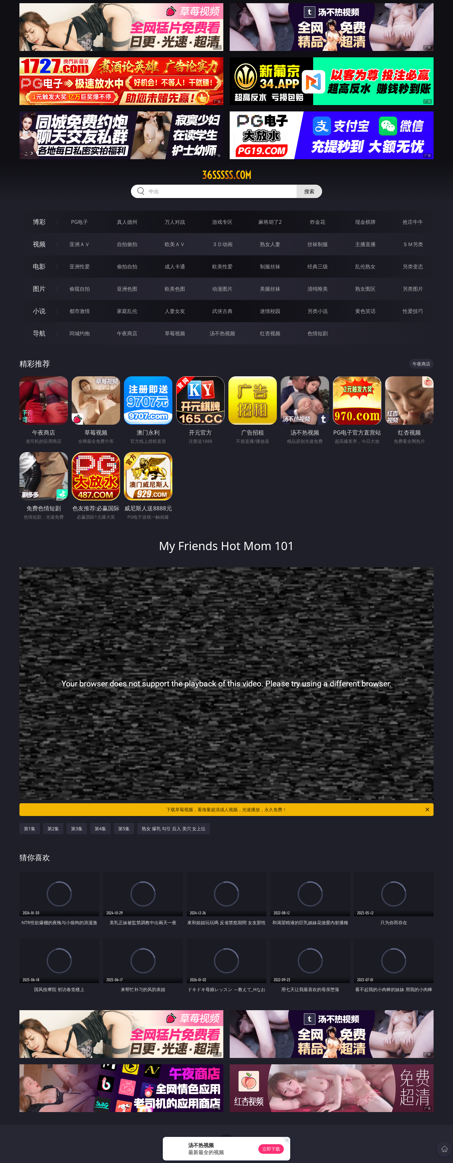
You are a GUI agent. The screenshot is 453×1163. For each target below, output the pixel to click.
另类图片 (413, 288)
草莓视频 (175, 333)
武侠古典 (222, 311)
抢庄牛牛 (413, 221)
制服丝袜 (270, 266)
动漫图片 (222, 288)
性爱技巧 (413, 311)
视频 (39, 244)
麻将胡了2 (270, 221)
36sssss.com (226, 175)
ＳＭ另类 (413, 244)
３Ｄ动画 (222, 244)
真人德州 (127, 221)
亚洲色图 (127, 288)
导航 (39, 333)
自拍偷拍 (127, 244)
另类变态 (413, 266)
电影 (39, 266)
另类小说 (317, 311)
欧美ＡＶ (175, 244)
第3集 (77, 829)
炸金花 (317, 221)
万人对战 (175, 221)
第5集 (124, 829)
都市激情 (79, 311)
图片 (39, 288)
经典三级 (317, 266)
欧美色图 (175, 288)
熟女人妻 (270, 244)
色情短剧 (317, 333)
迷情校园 (270, 311)
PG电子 (79, 221)
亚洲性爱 (79, 266)
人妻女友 (175, 311)
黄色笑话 (365, 311)
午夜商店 (127, 333)
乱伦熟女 (365, 266)
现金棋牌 (365, 221)
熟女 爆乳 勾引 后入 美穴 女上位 (173, 829)
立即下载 (271, 1149)
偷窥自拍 (79, 288)
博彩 (39, 221)
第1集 (29, 829)
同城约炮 (79, 333)
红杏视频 (270, 333)
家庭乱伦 (127, 311)
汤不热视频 (222, 333)
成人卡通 (175, 266)
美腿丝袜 (270, 288)
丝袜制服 (317, 244)
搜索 (309, 191)
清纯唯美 (317, 288)
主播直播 (365, 244)
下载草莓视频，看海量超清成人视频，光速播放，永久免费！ (298, 809)
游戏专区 (222, 221)
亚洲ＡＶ (79, 244)
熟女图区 (365, 288)
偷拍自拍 (127, 266)
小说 (39, 311)
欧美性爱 (222, 266)
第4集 (100, 829)
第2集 (53, 829)
